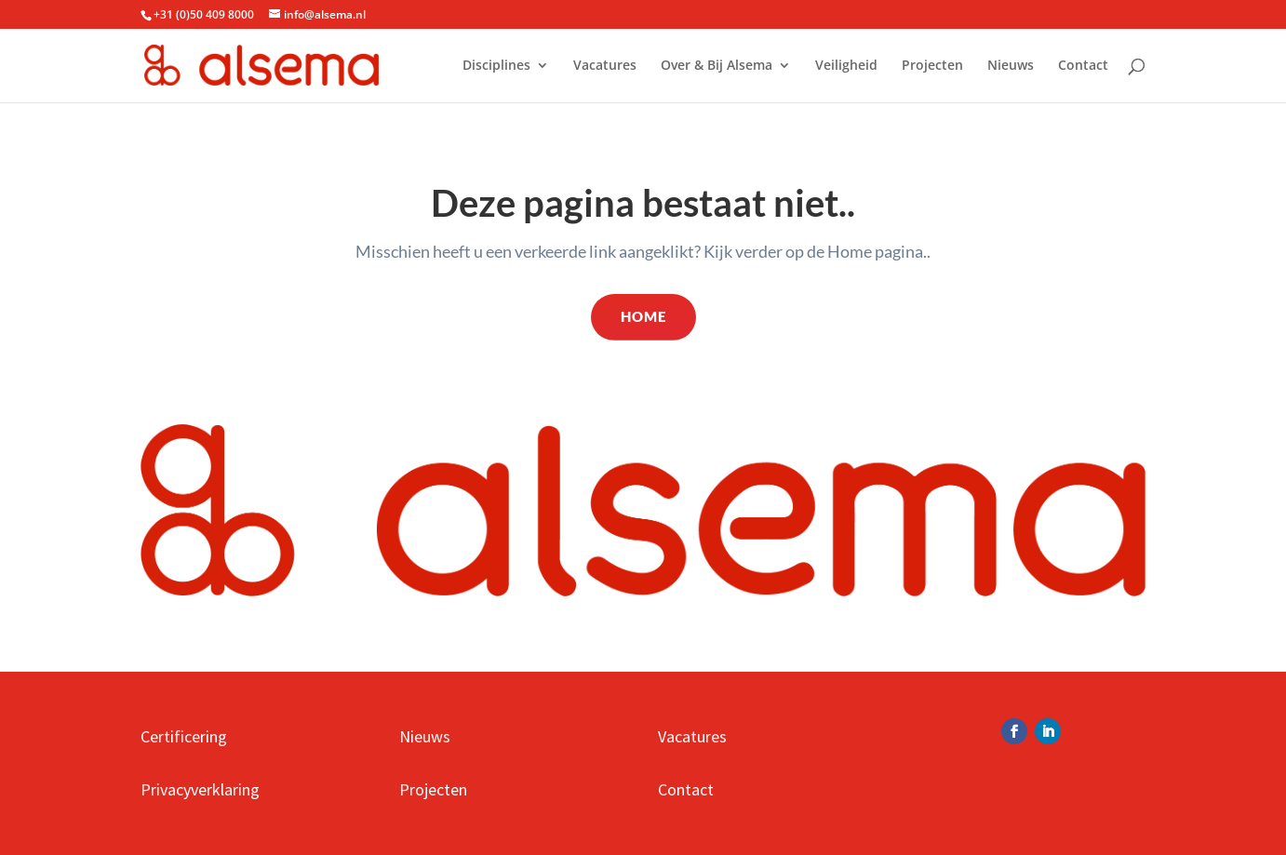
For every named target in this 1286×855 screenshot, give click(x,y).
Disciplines (496, 66)
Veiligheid (846, 66)
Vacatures (604, 66)
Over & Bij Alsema (716, 66)
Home (643, 316)
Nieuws (1010, 66)
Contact (1083, 66)
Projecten (932, 66)
